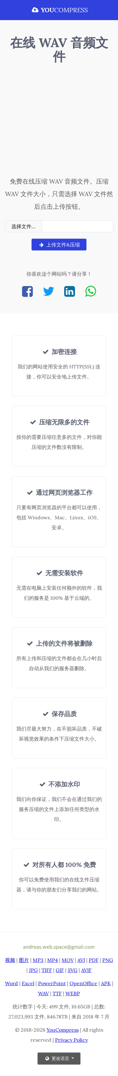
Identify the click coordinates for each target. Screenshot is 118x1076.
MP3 (38, 960)
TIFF (47, 970)
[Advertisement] (59, 122)
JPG (33, 970)
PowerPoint (52, 983)
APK (106, 983)
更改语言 (57, 1058)
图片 (24, 960)
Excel (28, 983)
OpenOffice (83, 983)
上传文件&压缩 (59, 244)
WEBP (72, 993)
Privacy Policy (71, 1040)
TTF (57, 993)
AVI (81, 960)
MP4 (52, 960)
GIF (60, 970)
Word (11, 983)
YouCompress (63, 1030)
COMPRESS (59, 10)
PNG (107, 960)
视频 (10, 960)
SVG (72, 970)
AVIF (86, 970)
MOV (68, 960)
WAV (43, 993)
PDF (93, 960)
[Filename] (77, 226)
